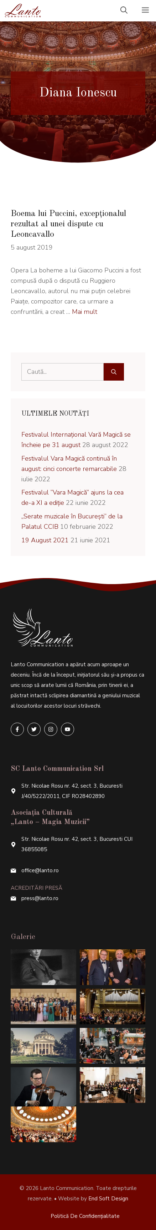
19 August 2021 (45, 540)
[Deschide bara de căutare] (124, 10)
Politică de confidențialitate (85, 1216)
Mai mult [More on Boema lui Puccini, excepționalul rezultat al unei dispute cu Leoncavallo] (84, 311)
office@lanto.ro (40, 870)
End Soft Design (108, 1198)
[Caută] (114, 372)
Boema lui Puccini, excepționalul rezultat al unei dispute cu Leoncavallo (68, 224)
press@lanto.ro (39, 898)
